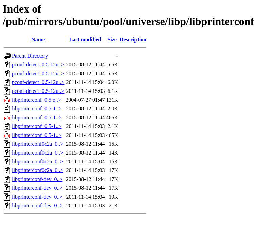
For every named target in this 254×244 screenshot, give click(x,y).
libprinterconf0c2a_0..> (37, 144)
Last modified (85, 39)
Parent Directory (30, 56)
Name (38, 39)
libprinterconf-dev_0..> (37, 179)
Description (133, 39)
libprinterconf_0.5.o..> (36, 100)
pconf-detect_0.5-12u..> (38, 64)
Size (112, 39)
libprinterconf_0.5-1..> (36, 108)
